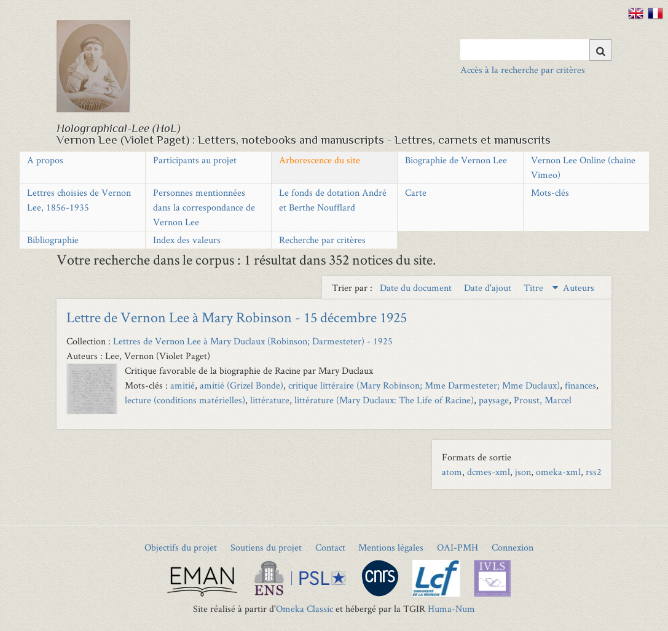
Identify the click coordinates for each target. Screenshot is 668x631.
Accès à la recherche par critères (522, 69)
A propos (45, 159)
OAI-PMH (457, 547)
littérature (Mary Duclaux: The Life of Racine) (384, 399)
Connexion (512, 547)
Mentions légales (390, 547)
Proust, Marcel (543, 399)
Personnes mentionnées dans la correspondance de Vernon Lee (204, 207)
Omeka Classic (304, 608)
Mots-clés (550, 192)
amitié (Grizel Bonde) (241, 385)
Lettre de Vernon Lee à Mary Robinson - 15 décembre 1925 (236, 317)
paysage (494, 399)
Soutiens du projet (266, 547)
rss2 (594, 471)
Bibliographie (53, 239)
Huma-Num (451, 608)
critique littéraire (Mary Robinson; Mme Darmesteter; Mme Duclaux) (424, 385)
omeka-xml (558, 471)
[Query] (535, 49)
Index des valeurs (187, 239)
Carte (415, 192)
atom (452, 471)
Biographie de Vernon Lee (456, 159)
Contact (330, 547)
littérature (269, 399)
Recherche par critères (322, 239)
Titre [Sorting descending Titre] (535, 287)
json (523, 471)
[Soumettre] (600, 50)
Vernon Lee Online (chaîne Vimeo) (583, 167)
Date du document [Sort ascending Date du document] (417, 287)
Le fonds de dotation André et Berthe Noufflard (333, 200)
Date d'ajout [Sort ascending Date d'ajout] (489, 287)
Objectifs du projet (180, 547)
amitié (182, 385)
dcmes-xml (488, 471)
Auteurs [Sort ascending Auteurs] (578, 287)
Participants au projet (195, 159)
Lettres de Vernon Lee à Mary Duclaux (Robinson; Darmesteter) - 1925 (253, 341)
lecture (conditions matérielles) (185, 399)
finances (580, 385)
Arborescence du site (319, 159)
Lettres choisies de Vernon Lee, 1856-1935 (79, 200)
